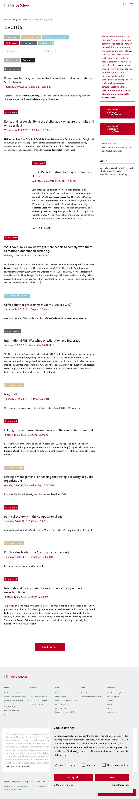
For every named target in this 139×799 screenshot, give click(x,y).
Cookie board (40, 781)
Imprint (114, 784)
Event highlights (61, 708)
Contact (7, 781)
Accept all (73, 777)
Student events (60, 697)
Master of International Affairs (15, 697)
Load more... (49, 647)
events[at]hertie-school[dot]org (113, 174)
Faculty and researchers (38, 697)
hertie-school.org (10, 20)
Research (84, 693)
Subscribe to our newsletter (91, 697)
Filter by (49, 51)
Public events (60, 693)
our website (100, 747)
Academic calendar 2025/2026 (114, 112)
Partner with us (112, 712)
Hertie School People (113, 693)
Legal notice (16, 781)
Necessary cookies (65, 765)
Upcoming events (46, 20)
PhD (5, 714)
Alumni (109, 708)
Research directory (36, 704)
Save (112, 777)
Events (35, 20)
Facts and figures (112, 697)
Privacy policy (28, 781)
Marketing (89, 765)
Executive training (61, 704)
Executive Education (11, 710)
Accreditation (111, 700)
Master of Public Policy (12, 693)
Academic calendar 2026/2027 (114, 129)
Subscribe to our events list (65, 712)
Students (109, 704)
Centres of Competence (38, 700)
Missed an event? (116, 147)
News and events (24, 20)
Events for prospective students (66, 700)
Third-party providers (115, 765)
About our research (37, 693)
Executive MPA (9, 707)
